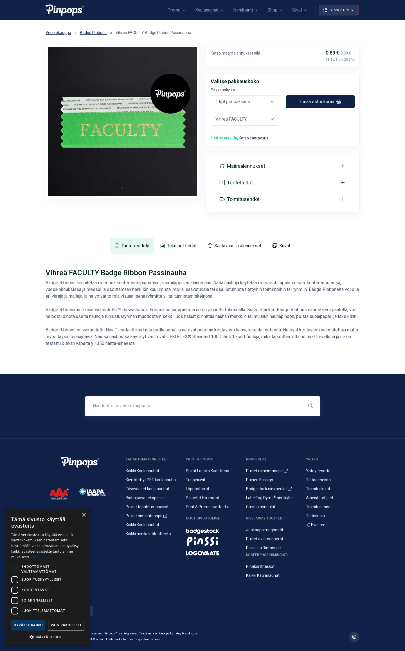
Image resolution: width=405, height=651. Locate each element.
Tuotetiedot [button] (236, 182)
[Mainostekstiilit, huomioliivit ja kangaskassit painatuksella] (212, 552)
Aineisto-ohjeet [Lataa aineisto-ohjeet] (319, 498)
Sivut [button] (297, 10)
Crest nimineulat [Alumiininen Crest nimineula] (260, 507)
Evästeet (316, 525)
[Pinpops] (65, 9)
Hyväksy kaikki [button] (28, 625)
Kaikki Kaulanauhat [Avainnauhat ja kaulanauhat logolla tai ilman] (142, 471)
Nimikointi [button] (243, 10)
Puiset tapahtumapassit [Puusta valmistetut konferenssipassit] (147, 507)
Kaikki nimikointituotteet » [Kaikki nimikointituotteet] (148, 534)
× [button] (84, 515)
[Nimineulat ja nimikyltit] (212, 530)
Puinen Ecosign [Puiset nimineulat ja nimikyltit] (259, 480)
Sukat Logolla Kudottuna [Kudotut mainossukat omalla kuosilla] (207, 471)
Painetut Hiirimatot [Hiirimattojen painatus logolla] (202, 498)
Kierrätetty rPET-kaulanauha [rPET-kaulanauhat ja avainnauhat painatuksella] (151, 480)
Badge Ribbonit (93, 32)
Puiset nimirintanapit (146, 516)
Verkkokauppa (58, 32)
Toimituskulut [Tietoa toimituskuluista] (318, 489)
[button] (122, 188)
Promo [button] (174, 10)
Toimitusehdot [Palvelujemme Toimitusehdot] (319, 507)
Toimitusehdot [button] (240, 199)
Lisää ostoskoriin (320, 101)
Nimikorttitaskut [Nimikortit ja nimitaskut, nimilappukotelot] (260, 566)
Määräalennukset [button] (242, 166)
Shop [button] (272, 10)
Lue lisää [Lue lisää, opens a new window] (38, 557)
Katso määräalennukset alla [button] (235, 53)
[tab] (132, 246)
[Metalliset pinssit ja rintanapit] (212, 541)
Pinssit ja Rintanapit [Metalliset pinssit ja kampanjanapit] (263, 548)
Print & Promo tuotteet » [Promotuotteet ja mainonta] (207, 507)
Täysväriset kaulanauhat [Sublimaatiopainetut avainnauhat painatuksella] (147, 489)
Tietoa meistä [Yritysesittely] (318, 480)
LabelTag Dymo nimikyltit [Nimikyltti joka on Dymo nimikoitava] (269, 498)
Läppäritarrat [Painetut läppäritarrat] (197, 489)
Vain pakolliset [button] (66, 625)
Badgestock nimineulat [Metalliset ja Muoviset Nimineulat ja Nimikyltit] (269, 489)
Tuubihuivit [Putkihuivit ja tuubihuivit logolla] (195, 480)
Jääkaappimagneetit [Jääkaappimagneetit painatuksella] (264, 530)
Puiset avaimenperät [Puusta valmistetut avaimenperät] (264, 539)
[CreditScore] (59, 494)
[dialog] (48, 577)
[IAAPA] (92, 491)
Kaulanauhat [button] (207, 10)
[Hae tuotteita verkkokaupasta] (194, 406)
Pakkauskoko (223, 90)
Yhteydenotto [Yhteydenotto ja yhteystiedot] (318, 471)
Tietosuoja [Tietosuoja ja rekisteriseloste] (315, 516)
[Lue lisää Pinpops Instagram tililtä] (354, 637)
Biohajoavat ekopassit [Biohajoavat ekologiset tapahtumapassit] (145, 498)
